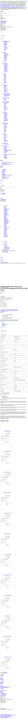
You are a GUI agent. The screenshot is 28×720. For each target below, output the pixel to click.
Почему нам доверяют (5, 176)
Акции (1, 677)
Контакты (1, 691)
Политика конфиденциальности (5, 686)
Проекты (3, 170)
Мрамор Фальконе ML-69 (7, 574)
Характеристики (4, 324)
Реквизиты (4, 177)
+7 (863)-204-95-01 (3, 21)
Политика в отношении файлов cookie (6, 716)
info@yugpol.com (3, 25)
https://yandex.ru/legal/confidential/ (5, 4)
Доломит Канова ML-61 (7, 554)
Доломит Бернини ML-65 (7, 595)
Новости (3, 171)
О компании (4, 169)
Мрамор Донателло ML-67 (7, 636)
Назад (5, 206)
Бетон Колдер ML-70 (7, 533)
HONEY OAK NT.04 (7, 513)
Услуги (1, 678)
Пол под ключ (4, 163)
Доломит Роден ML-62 (7, 451)
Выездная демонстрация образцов (7, 162)
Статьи (3, 172)
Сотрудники (2, 681)
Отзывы (3, 173)
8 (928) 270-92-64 (3, 22)
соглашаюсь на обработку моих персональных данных (9, 309)
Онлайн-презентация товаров (7, 164)
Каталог (1, 675)
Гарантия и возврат (5, 178)
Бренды (3, 175)
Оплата (3, 325)
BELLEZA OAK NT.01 (7, 492)
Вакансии (3, 174)
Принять (2, 11)
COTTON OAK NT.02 (7, 472)
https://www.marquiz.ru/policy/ (5, 5)
